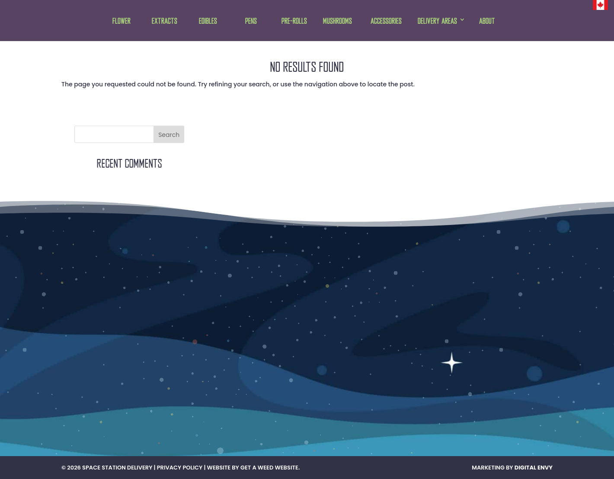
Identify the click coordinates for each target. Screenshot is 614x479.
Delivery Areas (437, 21)
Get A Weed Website (269, 467)
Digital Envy (534, 467)
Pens (251, 21)
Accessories (386, 21)
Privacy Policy (180, 467)
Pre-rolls (294, 21)
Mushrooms (337, 21)
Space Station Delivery (117, 467)
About (487, 21)
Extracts (164, 21)
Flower (121, 21)
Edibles (208, 21)
